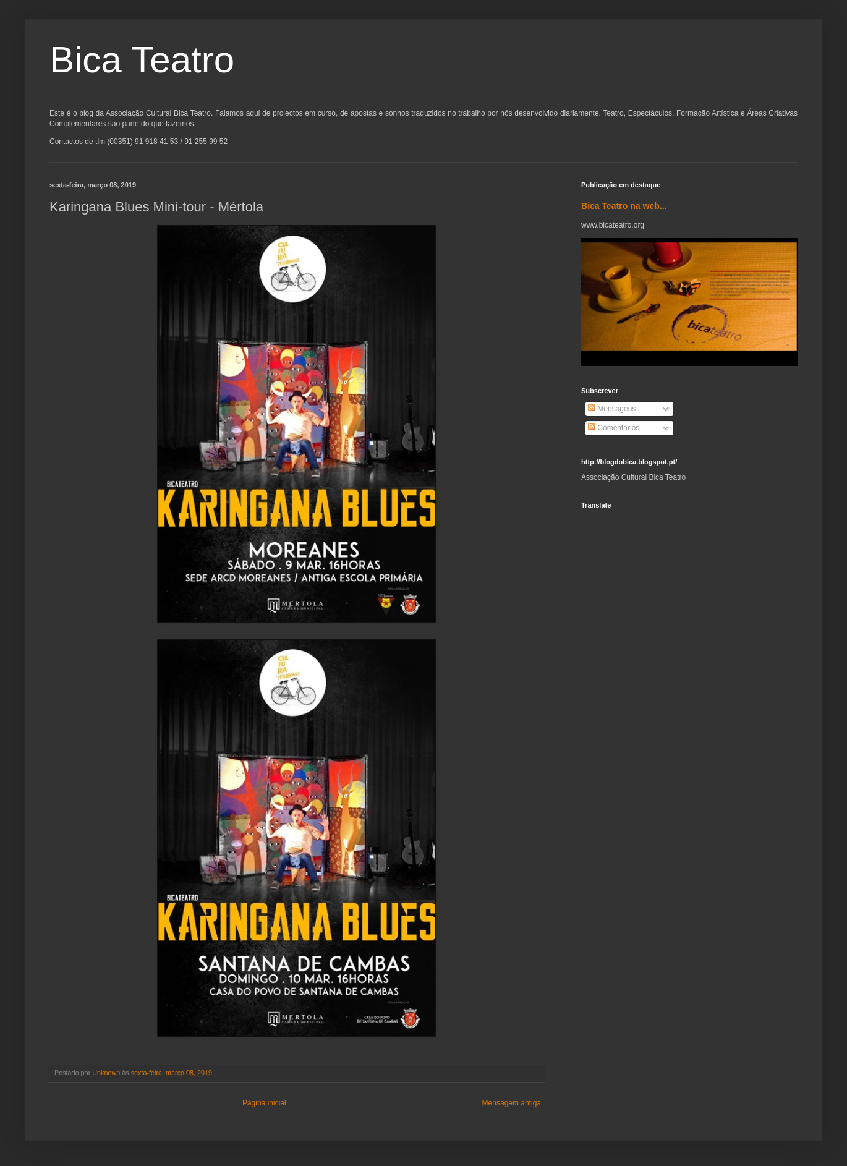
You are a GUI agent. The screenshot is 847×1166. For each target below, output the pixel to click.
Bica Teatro (141, 59)
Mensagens (612, 408)
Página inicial (264, 1103)
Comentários (613, 427)
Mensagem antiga (511, 1103)
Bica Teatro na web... (624, 206)
